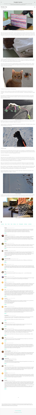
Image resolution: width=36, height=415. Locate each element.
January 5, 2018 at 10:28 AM (12, 250)
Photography (21, 224)
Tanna (5, 328)
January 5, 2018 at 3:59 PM (12, 315)
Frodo (9, 224)
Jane (5, 337)
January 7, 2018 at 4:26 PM (10, 365)
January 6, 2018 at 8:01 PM (12, 358)
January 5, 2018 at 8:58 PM (10, 337)
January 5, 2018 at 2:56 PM (9, 289)
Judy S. (5, 322)
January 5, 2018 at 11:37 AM (10, 264)
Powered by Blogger (18, 410)
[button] (34, 7)
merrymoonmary (20, 412)
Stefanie (5, 380)
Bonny (5, 276)
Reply (5, 233)
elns (5, 289)
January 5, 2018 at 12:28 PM (10, 271)
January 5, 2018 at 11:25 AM (14, 258)
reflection (25, 224)
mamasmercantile (7, 258)
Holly (11, 224)
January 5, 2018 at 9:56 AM (10, 243)
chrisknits (6, 250)
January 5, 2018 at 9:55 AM (11, 235)
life (17, 224)
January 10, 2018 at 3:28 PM (11, 380)
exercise (2, 224)
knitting (14, 224)
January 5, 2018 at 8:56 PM (10, 328)
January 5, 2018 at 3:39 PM (10, 306)
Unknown (6, 298)
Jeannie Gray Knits (7, 351)
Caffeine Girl (6, 358)
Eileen (5, 243)
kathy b (5, 306)
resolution (29, 224)
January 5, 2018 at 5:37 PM (10, 322)
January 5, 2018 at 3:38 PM (11, 298)
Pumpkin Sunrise (18, 2)
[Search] (34, 2)
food (5, 224)
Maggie (5, 227)
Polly (5, 365)
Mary (5, 271)
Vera (5, 264)
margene (5, 235)
